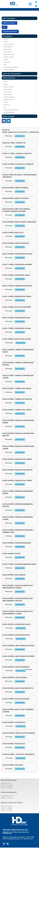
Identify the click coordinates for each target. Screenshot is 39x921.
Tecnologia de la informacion (10, 67)
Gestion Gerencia (19, 47)
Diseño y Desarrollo (19, 44)
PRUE (4, 64)
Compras (19, 41)
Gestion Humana (19, 49)
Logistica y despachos (19, 54)
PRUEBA (5, 59)
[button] (30, 4)
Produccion (19, 62)
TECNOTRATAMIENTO (19, 70)
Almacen (19, 39)
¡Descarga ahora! (20, 135)
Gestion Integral (19, 52)
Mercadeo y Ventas (19, 57)
